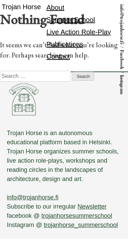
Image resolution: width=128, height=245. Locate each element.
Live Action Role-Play (78, 32)
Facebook (122, 60)
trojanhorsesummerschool (76, 215)
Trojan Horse (21, 7)
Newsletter (91, 206)
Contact (58, 56)
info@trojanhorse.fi (122, 24)
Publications (64, 44)
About (55, 7)
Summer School (70, 19)
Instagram (122, 85)
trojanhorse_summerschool (81, 225)
